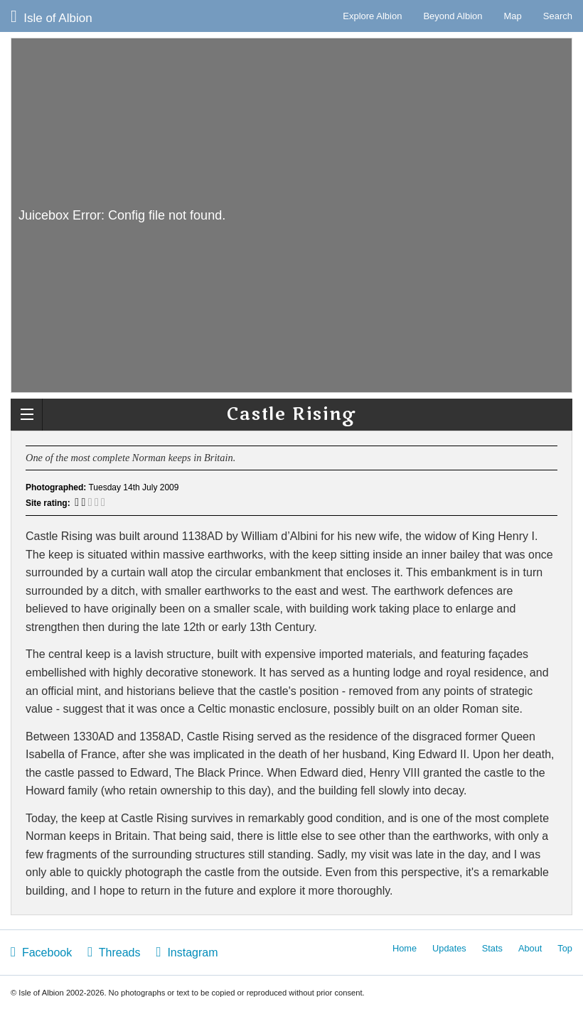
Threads (113, 951)
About (530, 948)
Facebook (41, 951)
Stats (492, 948)
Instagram (187, 951)
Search (557, 16)
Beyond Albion (452, 16)
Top (564, 948)
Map (513, 16)
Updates (449, 948)
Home (404, 948)
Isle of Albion (51, 16)
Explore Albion (372, 16)
